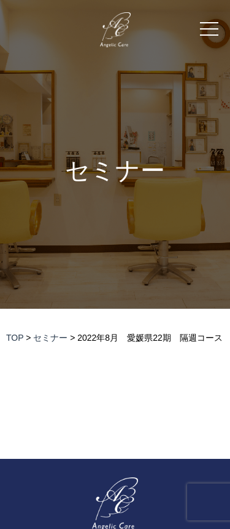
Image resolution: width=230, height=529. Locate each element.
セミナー (115, 171)
